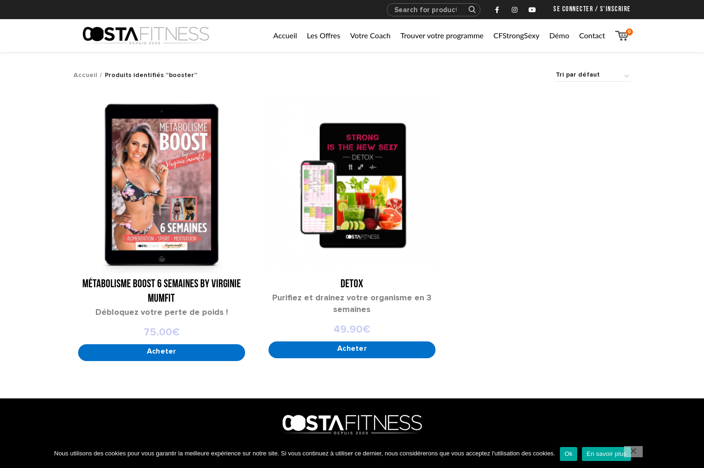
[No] (633, 451)
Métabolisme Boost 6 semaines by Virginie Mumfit (161, 292)
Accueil (85, 75)
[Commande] (593, 76)
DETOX (352, 284)
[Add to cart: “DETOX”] (352, 350)
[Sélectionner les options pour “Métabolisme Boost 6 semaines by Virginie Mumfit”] (161, 353)
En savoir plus (606, 453)
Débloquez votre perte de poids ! (161, 312)
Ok (569, 453)
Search (467, 9)
